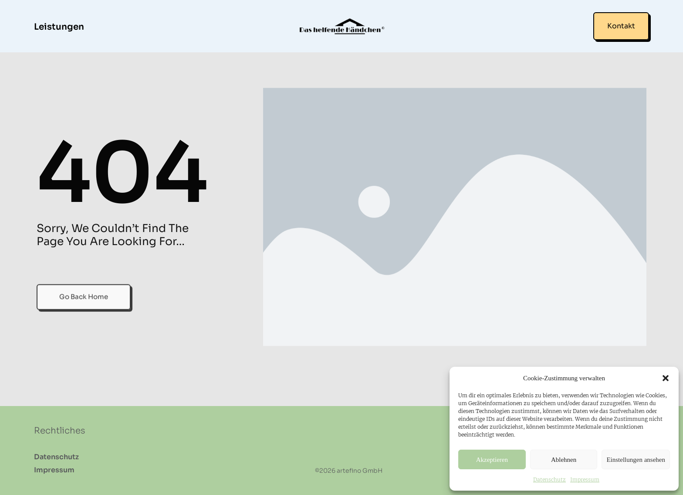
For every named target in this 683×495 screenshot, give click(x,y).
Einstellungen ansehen (635, 459)
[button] (665, 378)
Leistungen (59, 27)
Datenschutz (549, 479)
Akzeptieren (492, 459)
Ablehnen (563, 459)
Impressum (584, 479)
